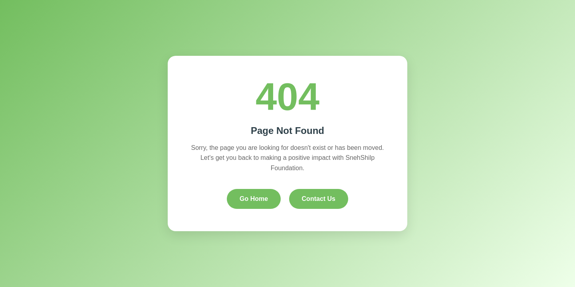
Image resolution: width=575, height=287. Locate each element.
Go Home (254, 198)
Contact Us (318, 198)
